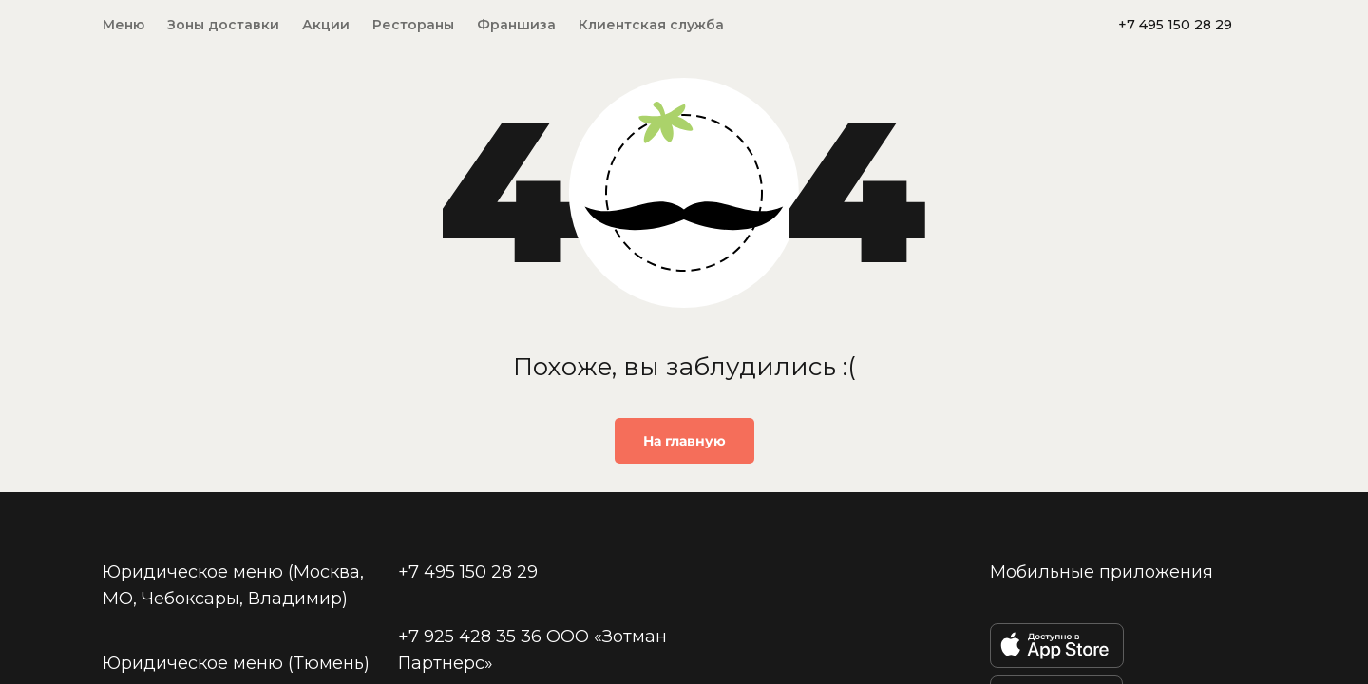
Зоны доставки (223, 24)
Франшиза (516, 24)
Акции (326, 24)
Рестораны (413, 24)
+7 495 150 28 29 (1175, 24)
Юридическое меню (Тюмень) (236, 663)
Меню (123, 24)
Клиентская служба (651, 24)
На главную (684, 440)
